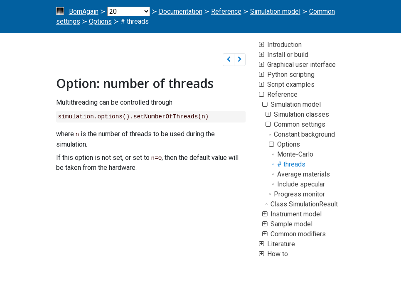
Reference (226, 11)
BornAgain (83, 11)
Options (100, 21)
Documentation (180, 11)
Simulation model (275, 11)
